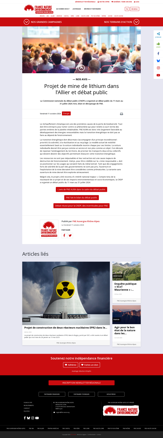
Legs (136, 2)
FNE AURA (73, 434)
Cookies (99, 434)
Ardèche (59, 16)
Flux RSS (27, 411)
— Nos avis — (81, 79)
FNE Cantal (66, 428)
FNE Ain (31, 428)
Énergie (66, 113)
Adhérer (116, 2)
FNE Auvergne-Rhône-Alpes (16, 428)
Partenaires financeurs (52, 394)
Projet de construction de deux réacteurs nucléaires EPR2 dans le (65, 327)
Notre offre (103, 2)
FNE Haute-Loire (98, 428)
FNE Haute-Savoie (150, 428)
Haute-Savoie (118, 16)
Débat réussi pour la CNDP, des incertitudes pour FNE (81, 205)
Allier (52, 16)
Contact (27, 408)
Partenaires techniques (81, 394)
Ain (48, 16)
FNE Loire (86, 428)
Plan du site (28, 402)
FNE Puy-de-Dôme (113, 428)
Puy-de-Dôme (95, 16)
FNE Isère (77, 428)
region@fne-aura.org (62, 412)
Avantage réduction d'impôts (81, 371)
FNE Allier (40, 428)
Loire (77, 16)
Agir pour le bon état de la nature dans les (124, 330)
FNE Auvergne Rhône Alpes (86, 221)
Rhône (104, 16)
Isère (72, 16)
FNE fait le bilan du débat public (81, 197)
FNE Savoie (137, 428)
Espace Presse (111, 394)
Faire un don (127, 2)
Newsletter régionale (85, 2)
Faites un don (89, 364)
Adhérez (70, 364)
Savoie (110, 16)
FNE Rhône (126, 428)
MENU (135, 9)
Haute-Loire (85, 16)
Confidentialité (91, 434)
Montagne (117, 276)
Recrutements (29, 405)
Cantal (66, 16)
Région (42, 16)
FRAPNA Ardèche (53, 428)
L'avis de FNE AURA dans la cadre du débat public (81, 189)
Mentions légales (81, 434)
